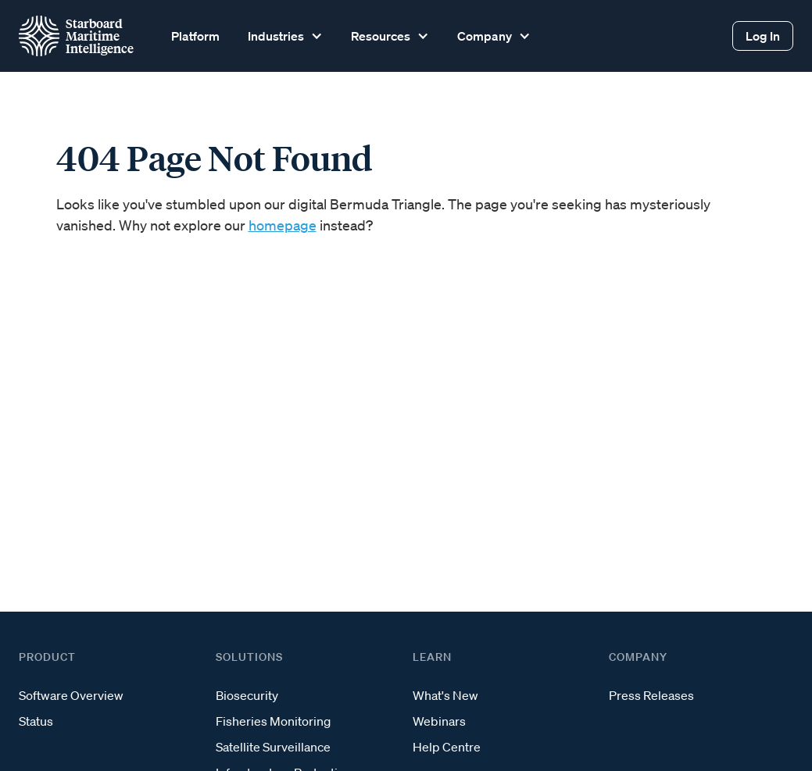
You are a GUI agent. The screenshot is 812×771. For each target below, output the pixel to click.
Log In (763, 36)
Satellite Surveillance (273, 747)
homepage (283, 225)
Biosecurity (247, 695)
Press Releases (651, 695)
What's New (445, 695)
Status (36, 721)
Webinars (439, 721)
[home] (76, 36)
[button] (283, 35)
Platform (195, 36)
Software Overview (71, 695)
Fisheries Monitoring (273, 721)
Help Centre (447, 747)
